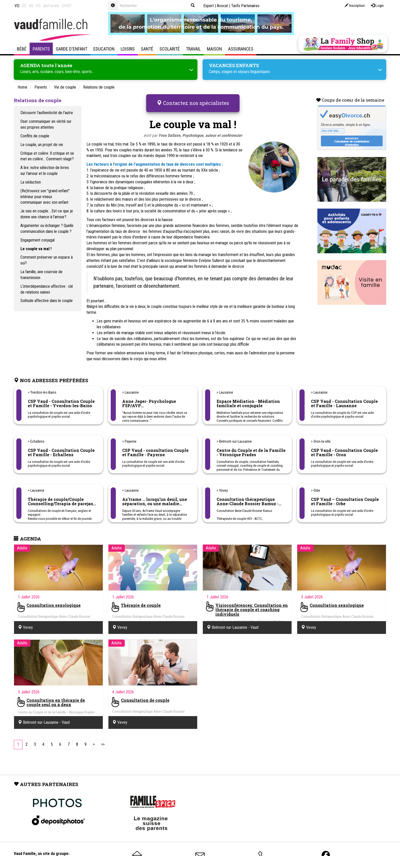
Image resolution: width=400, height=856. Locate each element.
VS (38, 5)
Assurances (240, 49)
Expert (208, 5)
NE (31, 5)
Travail (193, 49)
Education (104, 49)
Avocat (222, 5)
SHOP (66, 5)
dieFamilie (51, 5)
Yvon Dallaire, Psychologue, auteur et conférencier (200, 133)
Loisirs (128, 49)
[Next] (94, 742)
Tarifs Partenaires (245, 5)
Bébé (22, 49)
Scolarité (169, 49)
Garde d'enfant (71, 49)
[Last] (103, 742)
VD (17, 5)
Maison (214, 49)
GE (24, 5)
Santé (147, 49)
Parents (41, 49)
